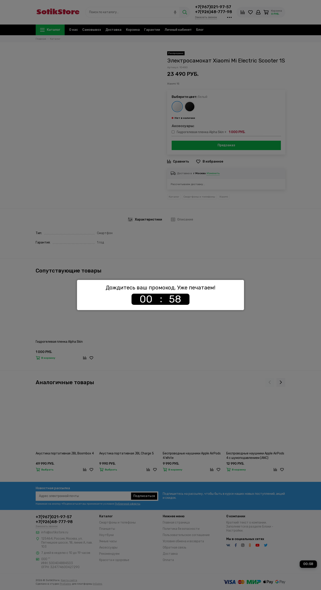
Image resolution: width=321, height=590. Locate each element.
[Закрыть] (243, 281)
